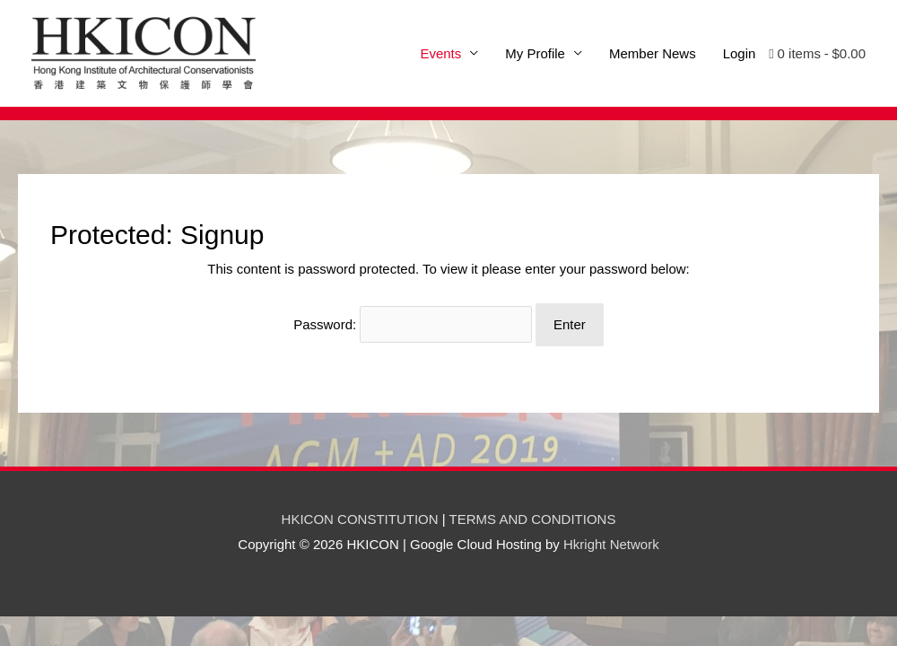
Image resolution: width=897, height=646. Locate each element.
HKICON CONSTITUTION (360, 519)
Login (739, 53)
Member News (652, 53)
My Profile (535, 53)
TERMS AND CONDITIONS (532, 519)
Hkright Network (611, 544)
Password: (412, 324)
